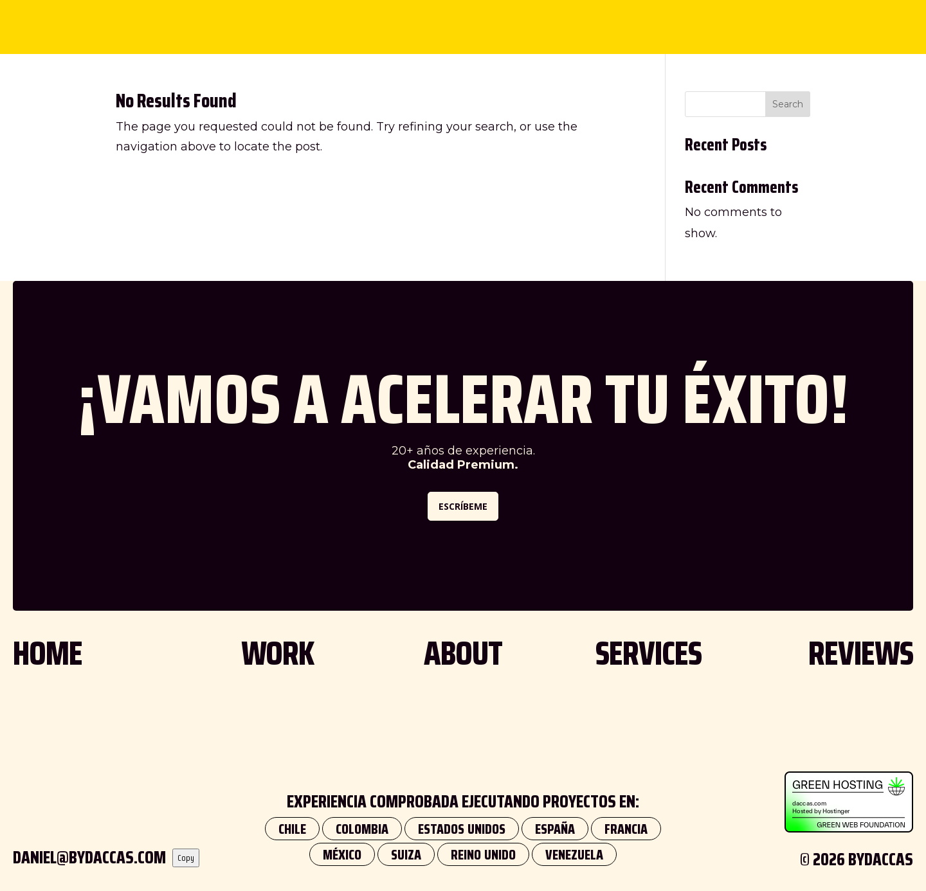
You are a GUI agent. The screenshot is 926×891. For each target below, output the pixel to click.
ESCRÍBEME (463, 506)
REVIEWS (565, 22)
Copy (185, 858)
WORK (355, 22)
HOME (47, 653)
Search (787, 104)
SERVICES (490, 22)
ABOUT (419, 22)
